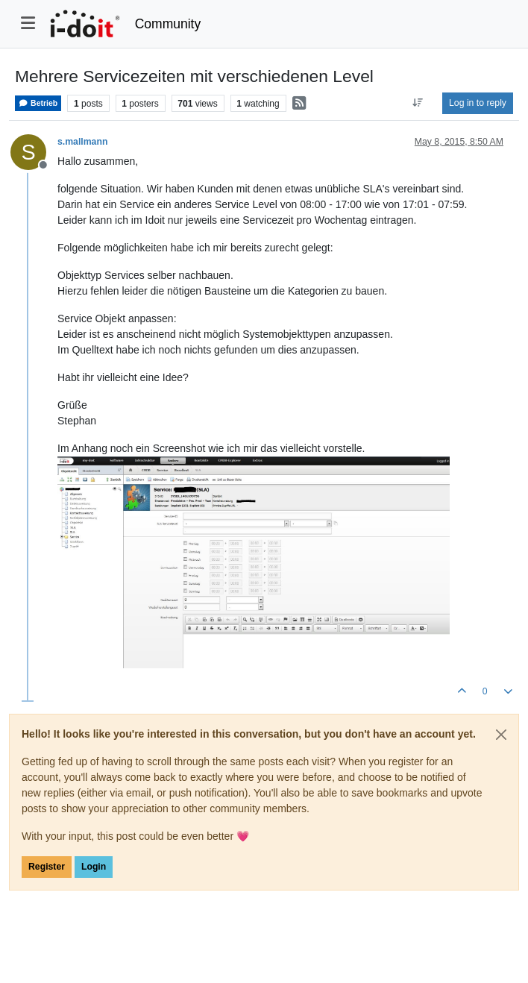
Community (168, 23)
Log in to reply (477, 103)
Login (93, 866)
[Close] (501, 735)
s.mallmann (82, 141)
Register (46, 866)
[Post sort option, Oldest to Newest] (418, 102)
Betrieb (38, 103)
